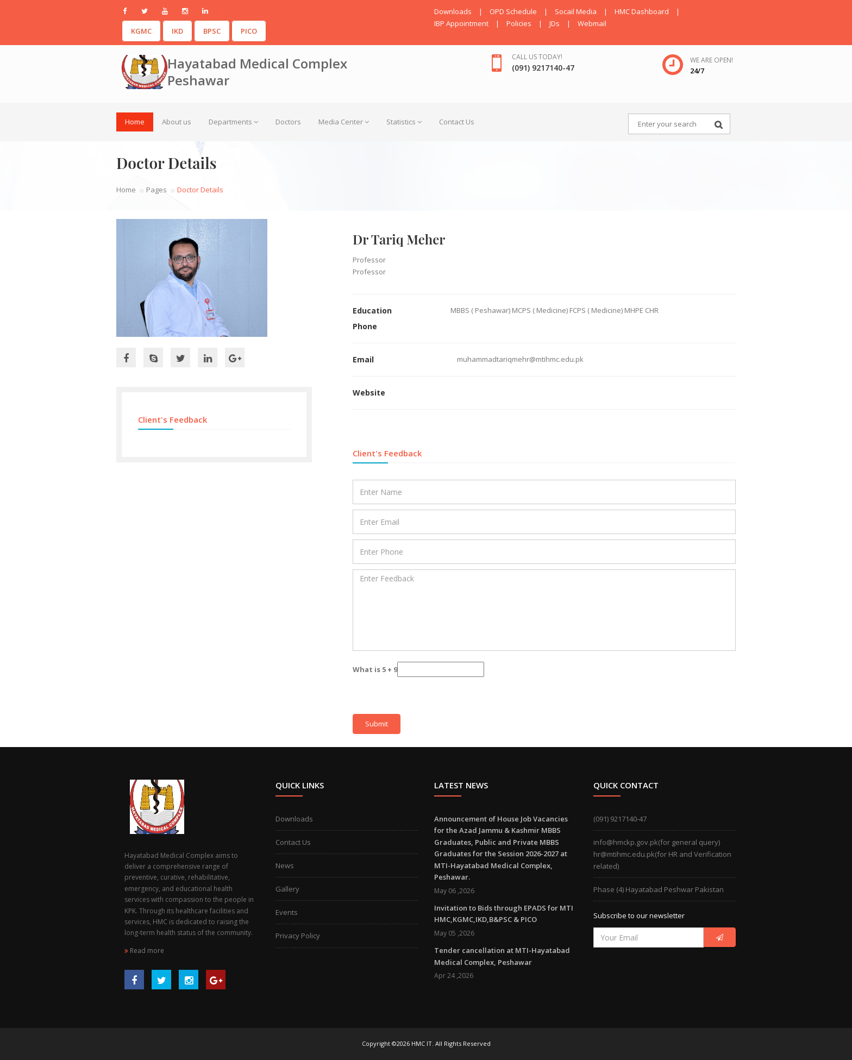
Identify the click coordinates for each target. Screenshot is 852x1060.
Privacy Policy (297, 935)
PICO (249, 31)
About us (176, 122)
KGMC (141, 31)
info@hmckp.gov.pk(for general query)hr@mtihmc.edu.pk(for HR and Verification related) (662, 854)
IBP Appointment (461, 23)
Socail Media (576, 11)
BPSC (212, 31)
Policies (518, 23)
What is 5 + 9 (375, 669)
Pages (156, 190)
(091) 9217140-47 (620, 819)
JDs (554, 23)
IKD (177, 31)
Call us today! (537, 56)
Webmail (592, 23)
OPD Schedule (513, 11)
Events (286, 912)
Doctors (288, 122)
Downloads (453, 11)
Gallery (287, 889)
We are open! (711, 60)
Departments (233, 122)
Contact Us (456, 122)
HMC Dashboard (642, 11)
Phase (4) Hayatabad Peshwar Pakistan (658, 889)
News (284, 865)
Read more (144, 950)
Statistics (404, 122)
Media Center (343, 122)
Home (135, 122)
